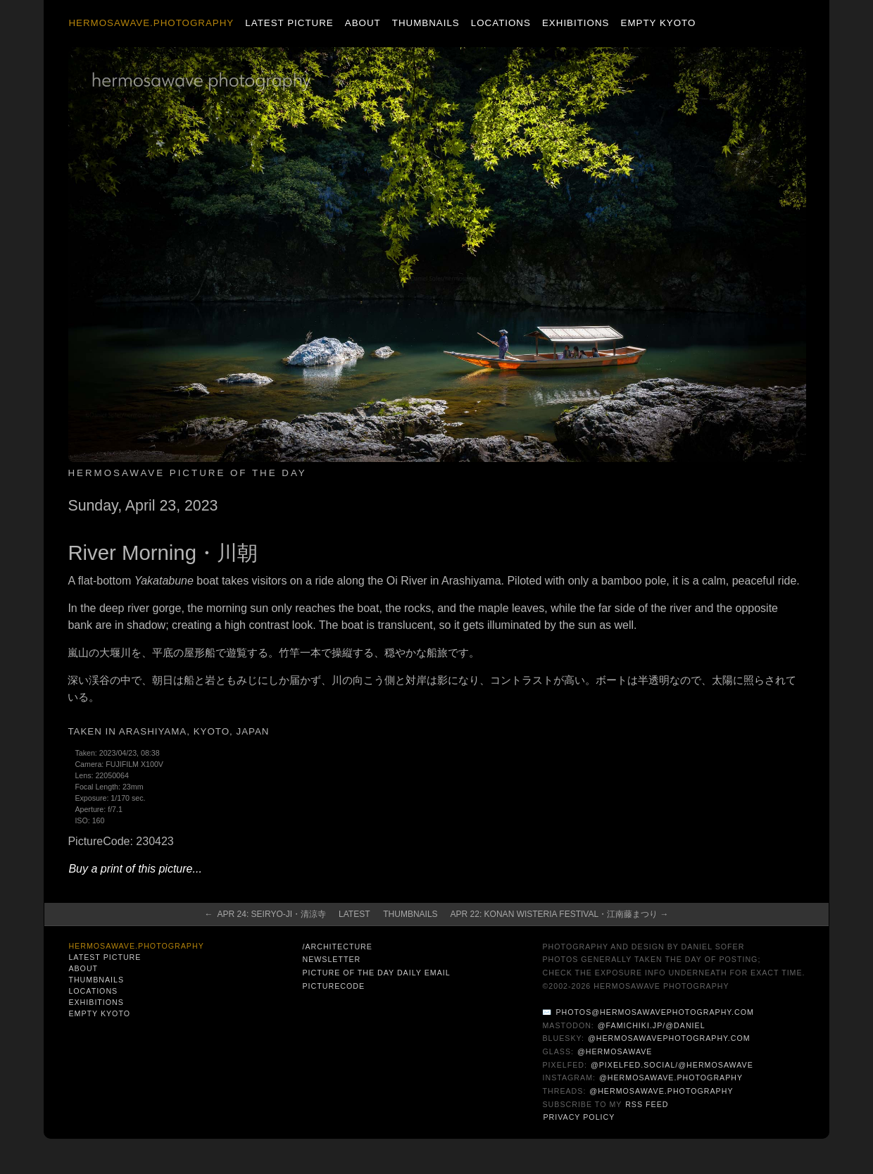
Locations (501, 23)
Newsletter (331, 959)
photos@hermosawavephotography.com (654, 1012)
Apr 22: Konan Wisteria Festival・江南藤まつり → (560, 914)
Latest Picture (289, 23)
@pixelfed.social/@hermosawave (672, 1065)
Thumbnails (426, 23)
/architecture (337, 946)
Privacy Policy (579, 1117)
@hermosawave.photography (671, 1077)
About (363, 23)
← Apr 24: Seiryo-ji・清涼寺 (266, 914)
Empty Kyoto (658, 23)
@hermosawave (615, 1051)
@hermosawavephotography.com (669, 1038)
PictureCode (333, 986)
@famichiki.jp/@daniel (651, 1025)
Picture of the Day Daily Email (376, 972)
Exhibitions (575, 23)
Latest (354, 914)
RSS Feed (646, 1104)
